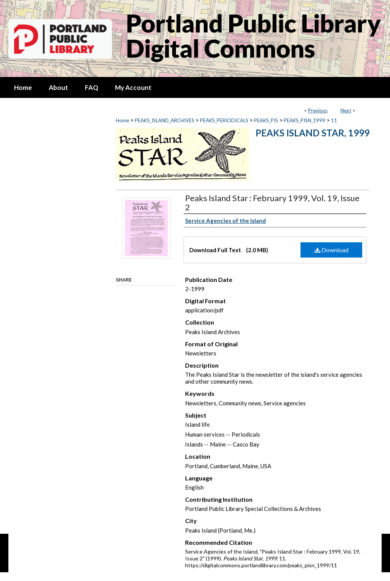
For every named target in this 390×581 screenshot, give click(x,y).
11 (334, 120)
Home (122, 120)
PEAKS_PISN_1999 (304, 120)
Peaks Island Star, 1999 (312, 132)
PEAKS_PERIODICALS (224, 120)
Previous (318, 110)
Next (345, 110)
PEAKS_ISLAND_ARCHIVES (164, 120)
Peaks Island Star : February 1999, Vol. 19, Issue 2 (272, 202)
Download (331, 249)
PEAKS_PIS (266, 120)
